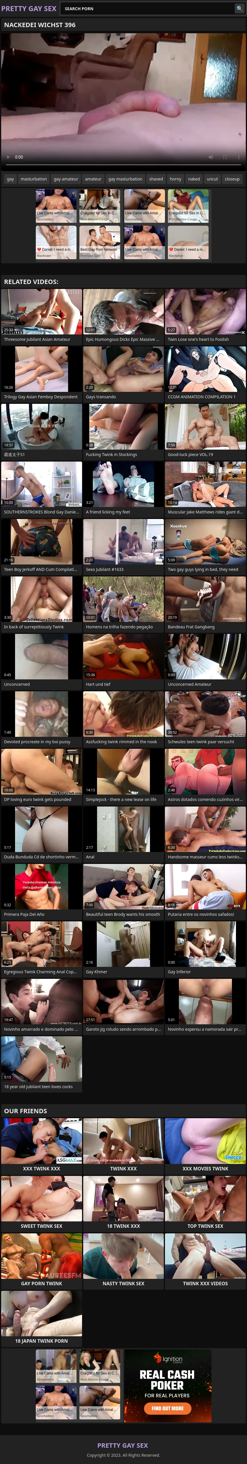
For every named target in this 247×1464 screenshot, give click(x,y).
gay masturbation (126, 179)
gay (10, 179)
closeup (232, 179)
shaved (156, 179)
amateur (93, 179)
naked (194, 179)
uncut (212, 179)
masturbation (34, 179)
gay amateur (66, 179)
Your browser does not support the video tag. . (123, 102)
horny (175, 179)
